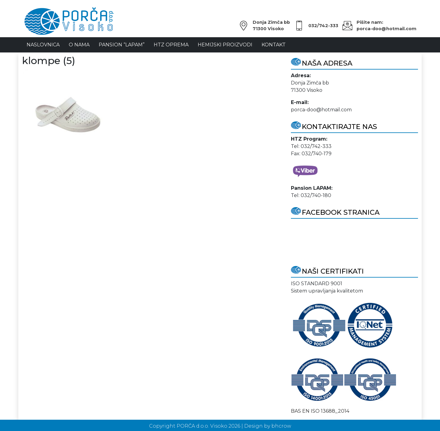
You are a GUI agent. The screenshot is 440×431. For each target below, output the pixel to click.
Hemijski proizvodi (225, 45)
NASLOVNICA (43, 45)
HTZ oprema (171, 45)
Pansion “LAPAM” (122, 45)
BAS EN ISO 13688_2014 (320, 411)
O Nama (79, 45)
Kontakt (274, 45)
